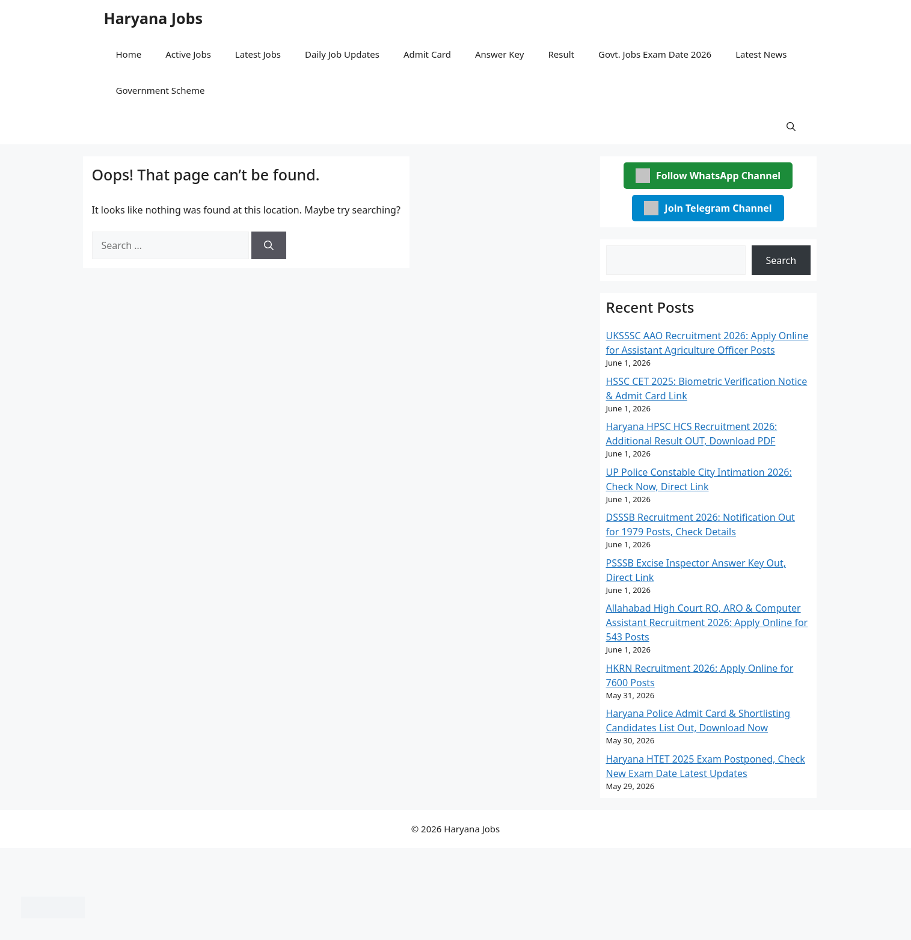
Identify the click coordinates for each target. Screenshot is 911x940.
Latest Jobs (258, 54)
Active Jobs (188, 54)
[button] (791, 126)
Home (129, 54)
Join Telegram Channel (707, 208)
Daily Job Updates (342, 54)
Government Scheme (160, 90)
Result (561, 54)
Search (781, 260)
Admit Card (427, 54)
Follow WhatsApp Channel (708, 175)
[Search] (268, 245)
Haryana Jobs (153, 18)
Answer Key (499, 54)
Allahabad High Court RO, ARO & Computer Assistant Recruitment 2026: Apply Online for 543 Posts (707, 622)
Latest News (761, 54)
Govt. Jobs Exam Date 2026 (654, 54)
